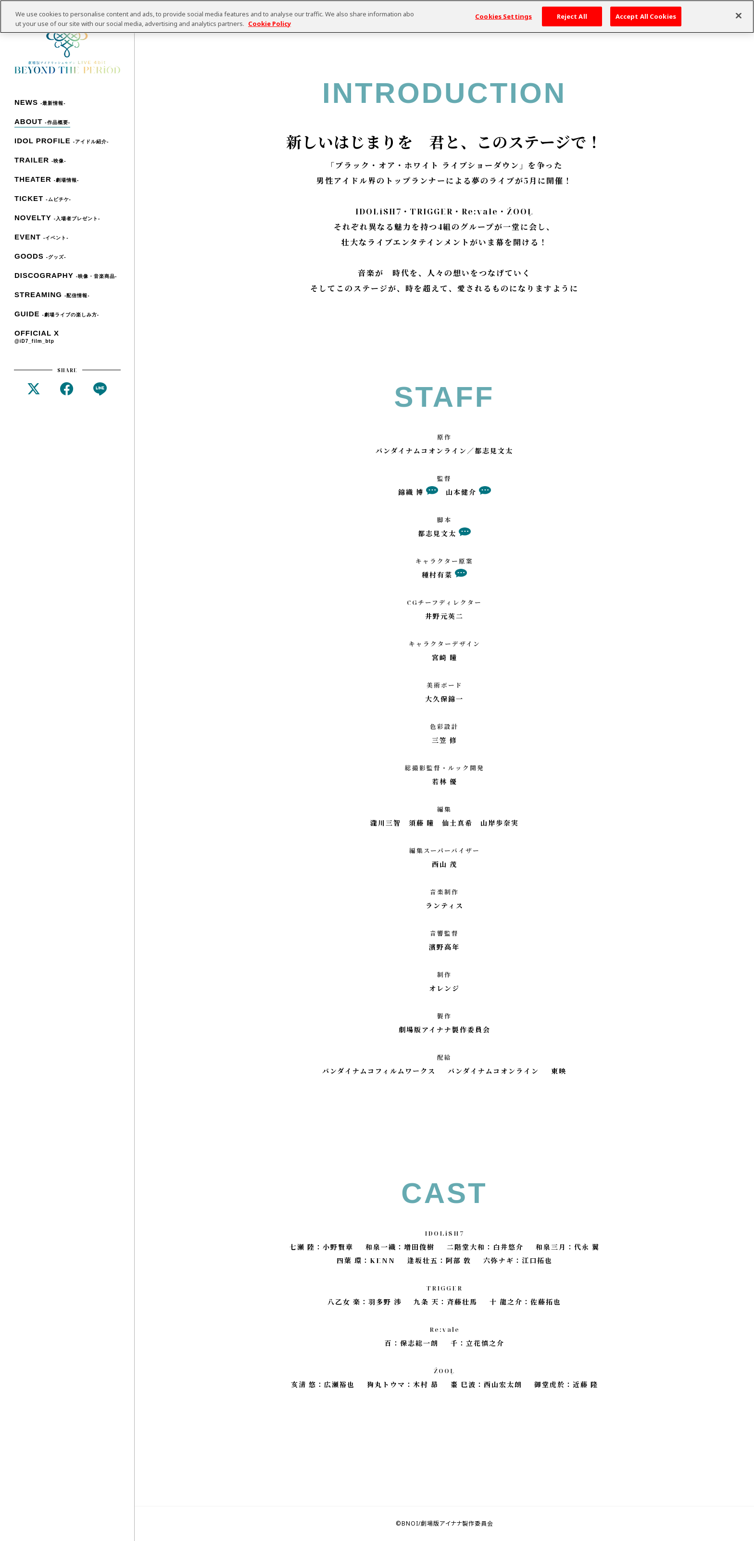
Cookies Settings (503, 16)
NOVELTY (57, 217)
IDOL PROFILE (61, 140)
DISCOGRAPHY (65, 275)
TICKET (42, 198)
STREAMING (52, 294)
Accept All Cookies (646, 16)
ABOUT (42, 121)
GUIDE (56, 313)
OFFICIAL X (36, 336)
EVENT (41, 236)
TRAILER (40, 159)
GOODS (40, 256)
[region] (377, 16)
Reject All (572, 16)
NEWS (40, 102)
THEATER (46, 179)
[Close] (738, 15)
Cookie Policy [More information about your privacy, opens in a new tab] (269, 23)
